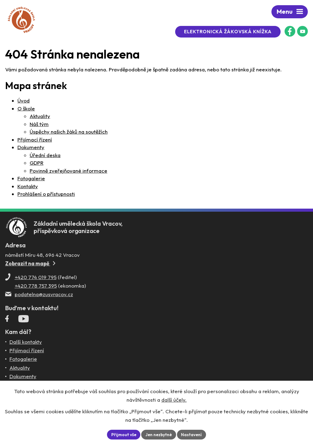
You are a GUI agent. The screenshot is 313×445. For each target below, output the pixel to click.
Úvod (23, 100)
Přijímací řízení (34, 139)
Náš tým (39, 124)
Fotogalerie (31, 178)
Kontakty (27, 186)
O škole (26, 108)
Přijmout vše (123, 434)
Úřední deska (45, 155)
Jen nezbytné (159, 434)
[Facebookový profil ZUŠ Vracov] (290, 31)
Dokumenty (30, 147)
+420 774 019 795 (36, 279)
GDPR (36, 163)
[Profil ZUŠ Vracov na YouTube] (23, 322)
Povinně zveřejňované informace (68, 170)
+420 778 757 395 (36, 287)
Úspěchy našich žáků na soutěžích (69, 131)
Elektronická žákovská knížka (230, 31)
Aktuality (40, 116)
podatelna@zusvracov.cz (44, 296)
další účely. (174, 399)
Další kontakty (25, 343)
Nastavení (192, 434)
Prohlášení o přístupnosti (46, 194)
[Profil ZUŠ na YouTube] (302, 31)
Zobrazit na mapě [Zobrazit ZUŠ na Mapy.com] (30, 265)
